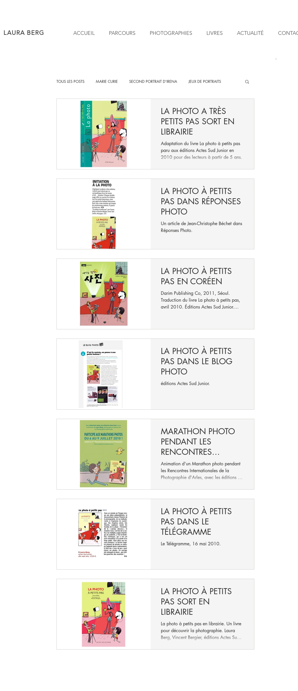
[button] (168, 33)
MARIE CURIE (107, 81)
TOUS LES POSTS (70, 81)
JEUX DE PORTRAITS (204, 81)
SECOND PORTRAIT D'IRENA (153, 81)
